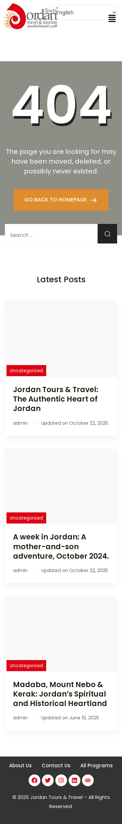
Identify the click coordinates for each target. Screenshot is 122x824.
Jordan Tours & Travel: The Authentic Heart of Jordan (55, 399)
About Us (20, 765)
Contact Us (56, 765)
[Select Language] (83, 12)
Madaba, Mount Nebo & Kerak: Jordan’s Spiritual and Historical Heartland (60, 694)
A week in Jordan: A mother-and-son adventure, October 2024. (61, 546)
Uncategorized (26, 370)
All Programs (96, 765)
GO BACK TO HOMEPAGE (56, 199)
